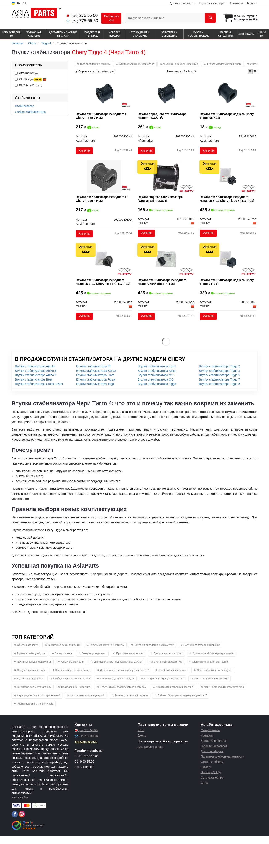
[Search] (207, 18)
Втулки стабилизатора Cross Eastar (39, 392)
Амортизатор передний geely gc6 (175, 694)
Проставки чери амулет (130, 661)
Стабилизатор (24, 106)
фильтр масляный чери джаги (224, 64)
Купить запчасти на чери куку (107, 652)
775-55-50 (82, 20)
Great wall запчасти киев (173, 678)
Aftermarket (26, 73)
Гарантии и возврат (214, 753)
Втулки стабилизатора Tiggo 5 (219, 383)
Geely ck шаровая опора (31, 678)
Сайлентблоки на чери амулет (214, 678)
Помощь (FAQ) (211, 780)
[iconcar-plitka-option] (250, 71)
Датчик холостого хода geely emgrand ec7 (124, 678)
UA (16, 3)
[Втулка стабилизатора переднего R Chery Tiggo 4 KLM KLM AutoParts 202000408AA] (104, 180)
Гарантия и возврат (212, 3)
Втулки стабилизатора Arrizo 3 (35, 378)
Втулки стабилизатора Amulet (35, 374)
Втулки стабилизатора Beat (33, 387)
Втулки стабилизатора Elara (95, 383)
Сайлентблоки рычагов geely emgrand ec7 (182, 703)
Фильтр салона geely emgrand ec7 (164, 686)
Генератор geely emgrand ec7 (34, 694)
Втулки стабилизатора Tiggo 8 (219, 392)
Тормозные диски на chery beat (35, 711)
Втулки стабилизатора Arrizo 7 (35, 383)
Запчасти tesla (63, 661)
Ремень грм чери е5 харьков (131, 703)
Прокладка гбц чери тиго (75, 694)
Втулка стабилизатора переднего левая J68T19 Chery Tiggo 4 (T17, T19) (228, 202)
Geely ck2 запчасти (72, 669)
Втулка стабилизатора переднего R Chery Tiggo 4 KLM (102, 202)
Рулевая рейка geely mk (31, 661)
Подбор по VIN (111, 18)
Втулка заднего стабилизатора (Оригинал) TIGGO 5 (161, 202)
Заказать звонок (86, 749)
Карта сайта (20, 805)
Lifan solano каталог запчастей (210, 669)
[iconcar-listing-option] (254, 71)
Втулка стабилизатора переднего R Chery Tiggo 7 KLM (102, 116)
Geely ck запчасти (27, 652)
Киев (141, 738)
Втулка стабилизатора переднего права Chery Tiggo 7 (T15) (163, 288)
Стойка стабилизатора (30, 112)
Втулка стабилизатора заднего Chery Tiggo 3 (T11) (228, 288)
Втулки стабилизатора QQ (155, 387)
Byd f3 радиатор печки (30, 686)
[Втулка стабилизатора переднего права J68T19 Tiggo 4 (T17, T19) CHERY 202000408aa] (104, 265)
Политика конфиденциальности (222, 764)
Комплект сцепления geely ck (117, 686)
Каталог (206, 774)
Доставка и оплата (182, 3)
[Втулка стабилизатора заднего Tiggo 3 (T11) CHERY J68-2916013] (228, 265)
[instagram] (22, 822)
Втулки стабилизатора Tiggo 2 (219, 374)
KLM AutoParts (28, 85)
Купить (85, 151)
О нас (204, 790)
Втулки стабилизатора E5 (93, 374)
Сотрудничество (212, 785)
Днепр (142, 743)
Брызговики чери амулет (168, 661)
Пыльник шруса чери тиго (167, 669)
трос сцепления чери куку (95, 64)
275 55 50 (82, 15)
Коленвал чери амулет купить (72, 678)
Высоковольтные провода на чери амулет (118, 669)
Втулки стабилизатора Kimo (156, 378)
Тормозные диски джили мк (64, 652)
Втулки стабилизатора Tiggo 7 (219, 387)
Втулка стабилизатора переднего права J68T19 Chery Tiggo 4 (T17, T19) (104, 288)
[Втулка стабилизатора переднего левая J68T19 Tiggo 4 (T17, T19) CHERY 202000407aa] (228, 180)
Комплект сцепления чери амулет (154, 652)
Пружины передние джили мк (34, 669)
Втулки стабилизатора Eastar (96, 378)
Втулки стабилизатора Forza (95, 387)
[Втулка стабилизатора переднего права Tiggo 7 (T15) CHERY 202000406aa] (166, 265)
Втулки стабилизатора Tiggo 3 (219, 378)
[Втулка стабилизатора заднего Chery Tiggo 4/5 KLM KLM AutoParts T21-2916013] (228, 94)
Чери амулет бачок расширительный (38, 703)
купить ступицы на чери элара (136, 64)
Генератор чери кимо (94, 661)
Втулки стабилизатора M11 (156, 383)
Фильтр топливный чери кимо (211, 686)
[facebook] (15, 822)
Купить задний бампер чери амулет (213, 661)
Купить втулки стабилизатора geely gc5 (123, 694)
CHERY (30, 79)
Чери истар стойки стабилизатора (224, 694)
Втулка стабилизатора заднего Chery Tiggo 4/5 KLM (228, 116)
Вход (251, 3)
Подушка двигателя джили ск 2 (201, 652)
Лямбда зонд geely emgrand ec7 (71, 686)
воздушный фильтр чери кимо (180, 64)
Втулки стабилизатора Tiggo (157, 392)
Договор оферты (212, 759)
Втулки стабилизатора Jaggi (95, 392)
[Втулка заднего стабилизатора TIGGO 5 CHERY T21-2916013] (166, 180)
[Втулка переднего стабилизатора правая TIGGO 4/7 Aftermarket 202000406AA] (166, 94)
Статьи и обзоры (212, 769)
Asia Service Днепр (150, 754)
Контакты (236, 3)
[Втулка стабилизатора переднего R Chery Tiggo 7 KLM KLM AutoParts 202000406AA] (104, 94)
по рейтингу (106, 71)
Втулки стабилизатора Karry (157, 374)
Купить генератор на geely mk (87, 703)
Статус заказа (210, 738)
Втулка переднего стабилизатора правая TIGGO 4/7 (163, 116)
